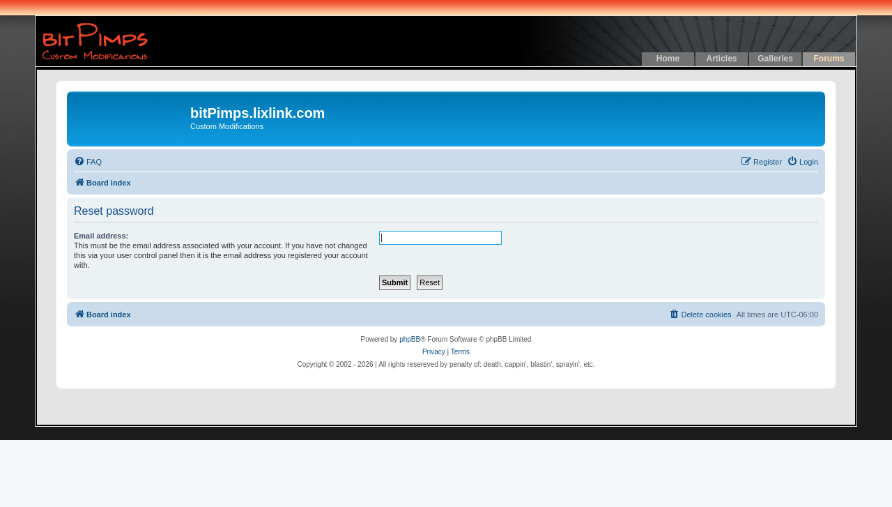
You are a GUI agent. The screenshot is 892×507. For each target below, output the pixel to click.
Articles (721, 58)
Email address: (101, 236)
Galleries (775, 58)
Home (667, 58)
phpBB (409, 339)
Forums (828, 58)
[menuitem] (88, 161)
